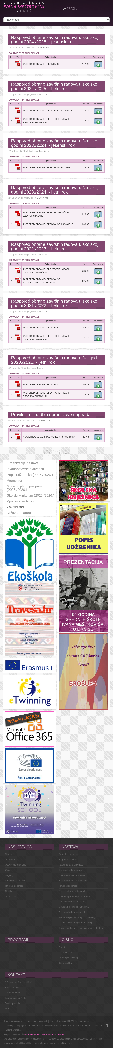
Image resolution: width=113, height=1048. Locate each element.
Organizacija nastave (69, 854)
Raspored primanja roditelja (72, 912)
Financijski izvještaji (68, 957)
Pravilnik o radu (66, 952)
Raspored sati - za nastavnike (73, 880)
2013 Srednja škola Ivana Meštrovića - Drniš (44, 1034)
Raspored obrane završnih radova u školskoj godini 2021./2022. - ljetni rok (54, 303)
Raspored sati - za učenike (72, 875)
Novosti (8, 854)
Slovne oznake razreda (70, 870)
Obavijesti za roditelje (15, 864)
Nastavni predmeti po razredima (74, 896)
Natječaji (9, 875)
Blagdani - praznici (68, 859)
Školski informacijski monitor (73, 891)
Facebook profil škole (15, 998)
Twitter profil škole (14, 1003)
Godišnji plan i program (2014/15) (75, 922)
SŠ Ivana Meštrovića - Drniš (18, 982)
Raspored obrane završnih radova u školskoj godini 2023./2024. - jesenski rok (54, 143)
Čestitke (9, 891)
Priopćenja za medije (15, 880)
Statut (62, 947)
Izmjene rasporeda (14, 886)
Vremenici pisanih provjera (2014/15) (77, 917)
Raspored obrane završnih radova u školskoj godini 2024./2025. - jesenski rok (54, 39)
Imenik (8, 1008)
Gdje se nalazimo (13, 992)
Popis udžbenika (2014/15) (72, 901)
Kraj (66, 453)
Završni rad (43, 47)
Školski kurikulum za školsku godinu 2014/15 (81, 928)
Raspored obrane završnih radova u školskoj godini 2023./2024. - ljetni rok (54, 190)
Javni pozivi (10, 896)
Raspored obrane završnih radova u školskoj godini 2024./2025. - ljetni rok (54, 86)
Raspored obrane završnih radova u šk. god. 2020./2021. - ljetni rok (54, 360)
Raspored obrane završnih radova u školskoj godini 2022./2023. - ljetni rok (54, 246)
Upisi (7, 870)
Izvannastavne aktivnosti (71, 864)
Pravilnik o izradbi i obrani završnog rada (51, 414)
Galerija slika (65, 963)
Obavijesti (10, 859)
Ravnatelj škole (12, 987)
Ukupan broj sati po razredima (74, 907)
